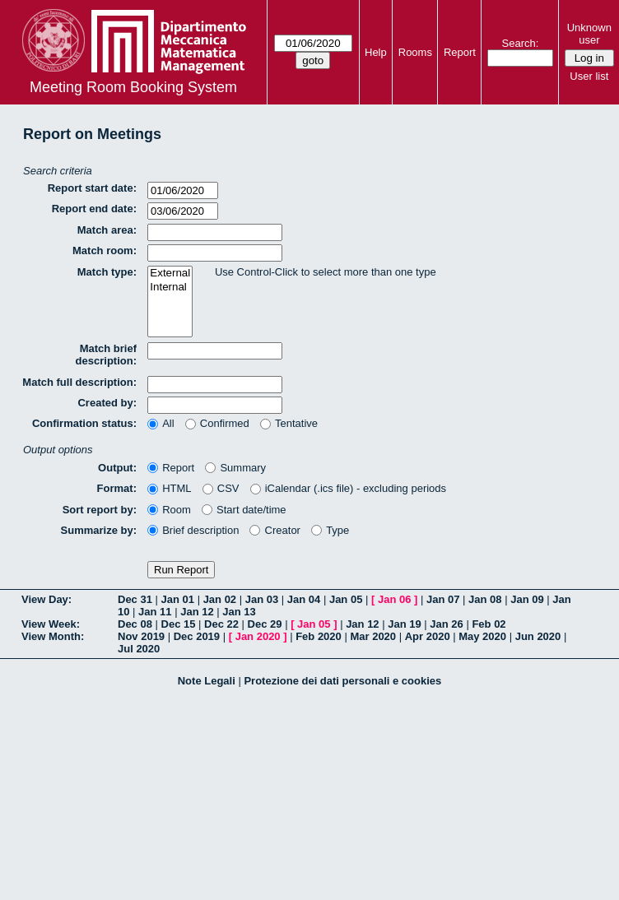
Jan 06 (394, 599)
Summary (235, 468)
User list (589, 76)
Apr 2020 (427, 636)
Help (376, 52)
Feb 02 (488, 624)
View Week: (50, 624)
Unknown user (589, 33)
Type (330, 530)
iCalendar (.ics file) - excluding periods (348, 488)
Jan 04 (303, 599)
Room (169, 509)
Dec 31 (135, 599)
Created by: (107, 403)
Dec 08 (135, 624)
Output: (117, 468)
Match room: (104, 250)
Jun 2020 (538, 636)
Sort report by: (100, 509)
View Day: (46, 599)
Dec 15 (178, 624)
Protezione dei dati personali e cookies (342, 681)
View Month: (52, 636)
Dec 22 (221, 624)
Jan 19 (404, 624)
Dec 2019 (197, 636)
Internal (170, 288)
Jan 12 (196, 611)
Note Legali (206, 681)
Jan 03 (261, 599)
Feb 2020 (319, 636)
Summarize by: (99, 530)
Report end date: (94, 208)
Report (460, 52)
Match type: (107, 272)
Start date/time (244, 509)
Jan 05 (345, 599)
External (170, 274)
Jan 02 (219, 599)
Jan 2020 (258, 636)
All (161, 423)
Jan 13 (238, 611)
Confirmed (217, 423)
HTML (169, 488)
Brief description (193, 530)
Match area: (107, 230)
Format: (117, 488)
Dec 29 (265, 624)
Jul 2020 (139, 649)
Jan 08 (484, 599)
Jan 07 (442, 599)
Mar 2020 (373, 636)
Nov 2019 (141, 636)
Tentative (289, 423)
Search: (520, 43)
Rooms (415, 52)
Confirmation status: (84, 423)
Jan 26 (446, 624)
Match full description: (79, 382)
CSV (221, 488)
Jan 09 (526, 599)
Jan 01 (177, 599)
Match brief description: (106, 354)
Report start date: (92, 188)
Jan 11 (154, 611)
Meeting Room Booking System (133, 87)
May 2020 (482, 636)
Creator (274, 530)
